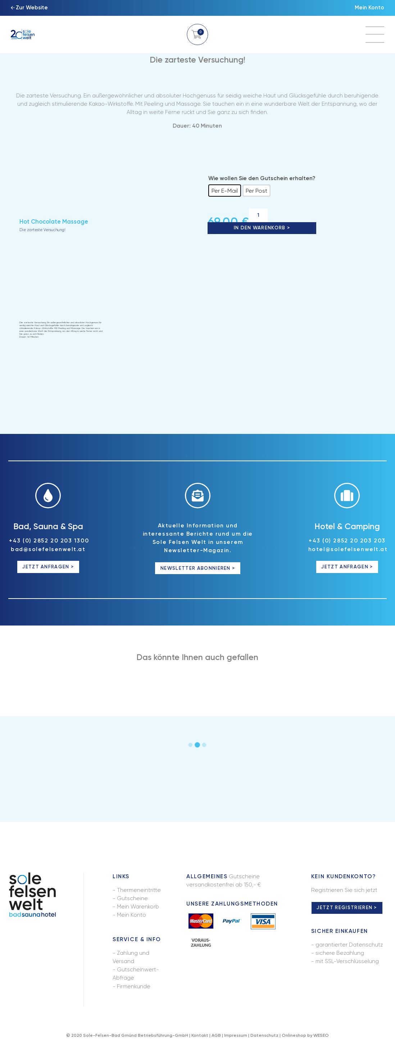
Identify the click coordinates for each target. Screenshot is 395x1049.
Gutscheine (132, 899)
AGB (216, 1036)
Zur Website (32, 8)
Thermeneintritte (139, 891)
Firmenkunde (133, 987)
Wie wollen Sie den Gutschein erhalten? (261, 178)
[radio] (224, 190)
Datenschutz (264, 1036)
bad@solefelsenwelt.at (48, 550)
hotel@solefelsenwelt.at (348, 550)
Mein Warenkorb (138, 907)
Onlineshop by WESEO (305, 1036)
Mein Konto (369, 8)
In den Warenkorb (259, 228)
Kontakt (199, 1036)
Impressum (235, 1036)
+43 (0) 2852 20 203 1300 (49, 542)
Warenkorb (197, 34)
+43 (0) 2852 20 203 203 (347, 542)
